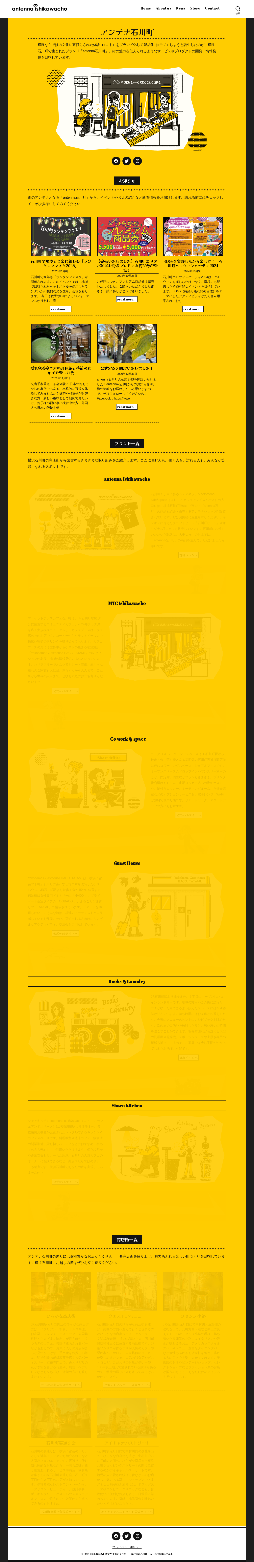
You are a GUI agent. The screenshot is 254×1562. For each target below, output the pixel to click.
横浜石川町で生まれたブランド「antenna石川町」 (123, 1553)
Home (146, 8)
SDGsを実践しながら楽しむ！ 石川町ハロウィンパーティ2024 (193, 263)
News (180, 8)
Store (195, 8)
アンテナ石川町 (127, 32)
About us (163, 8)
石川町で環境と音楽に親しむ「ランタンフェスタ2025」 (60, 263)
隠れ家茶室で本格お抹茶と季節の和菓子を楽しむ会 (60, 370)
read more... (61, 309)
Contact (212, 8)
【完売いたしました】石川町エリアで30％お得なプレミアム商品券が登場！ (127, 265)
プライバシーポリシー (126, 1547)
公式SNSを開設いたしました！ (126, 368)
